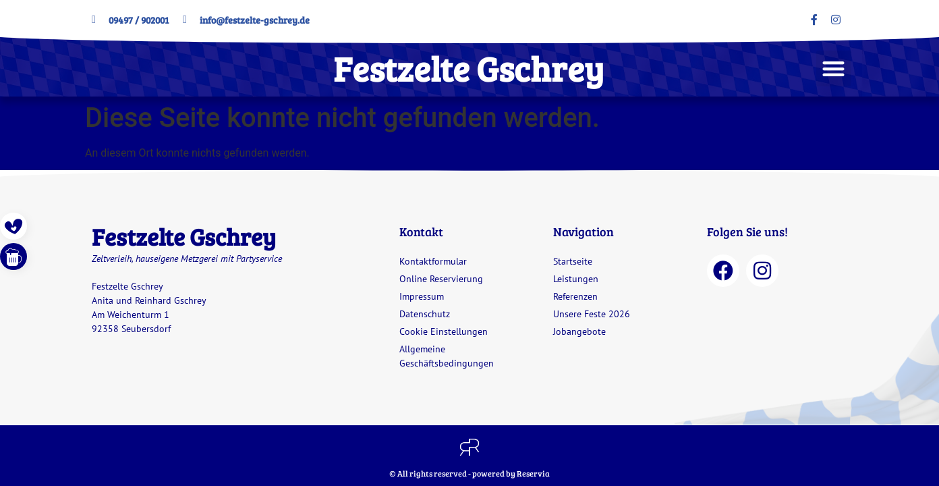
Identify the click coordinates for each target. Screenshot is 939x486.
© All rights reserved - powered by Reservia (469, 473)
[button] (834, 68)
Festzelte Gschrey (468, 68)
